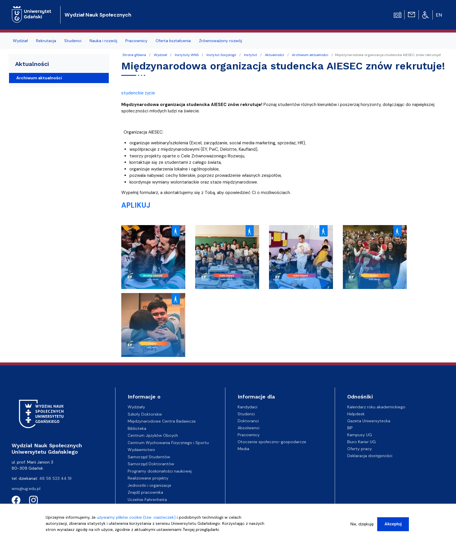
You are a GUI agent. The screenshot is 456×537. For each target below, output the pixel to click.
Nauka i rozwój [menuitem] (103, 40)
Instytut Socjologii (221, 55)
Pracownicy (249, 434)
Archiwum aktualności (310, 55)
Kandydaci (247, 407)
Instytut (250, 55)
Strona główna (134, 55)
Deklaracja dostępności (369, 455)
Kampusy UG (359, 434)
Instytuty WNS (187, 55)
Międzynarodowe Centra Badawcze (162, 421)
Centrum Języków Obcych (153, 435)
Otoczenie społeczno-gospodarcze (272, 441)
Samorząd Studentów (149, 456)
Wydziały (136, 407)
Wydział (160, 55)
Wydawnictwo (141, 449)
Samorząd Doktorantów (151, 463)
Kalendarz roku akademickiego (376, 407)
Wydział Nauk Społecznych (98, 15)
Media (243, 448)
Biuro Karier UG (361, 441)
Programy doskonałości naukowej (160, 471)
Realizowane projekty (148, 478)
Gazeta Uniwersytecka (368, 420)
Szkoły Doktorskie (145, 414)
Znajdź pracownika (145, 492)
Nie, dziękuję (362, 526)
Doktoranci (248, 420)
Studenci (246, 413)
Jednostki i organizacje (149, 485)
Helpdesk (356, 413)
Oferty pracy (359, 448)
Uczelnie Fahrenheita (147, 499)
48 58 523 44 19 (55, 478)
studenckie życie (138, 93)
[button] (153, 259)
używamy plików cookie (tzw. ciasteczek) (136, 519)
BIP (350, 427)
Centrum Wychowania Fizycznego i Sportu (168, 442)
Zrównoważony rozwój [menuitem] (220, 40)
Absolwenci (248, 427)
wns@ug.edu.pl (26, 488)
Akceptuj (393, 526)
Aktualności (274, 55)
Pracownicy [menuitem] (136, 40)
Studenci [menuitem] (72, 40)
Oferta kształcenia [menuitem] (173, 40)
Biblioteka (137, 428)
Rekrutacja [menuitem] (46, 40)
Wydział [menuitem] (20, 40)
